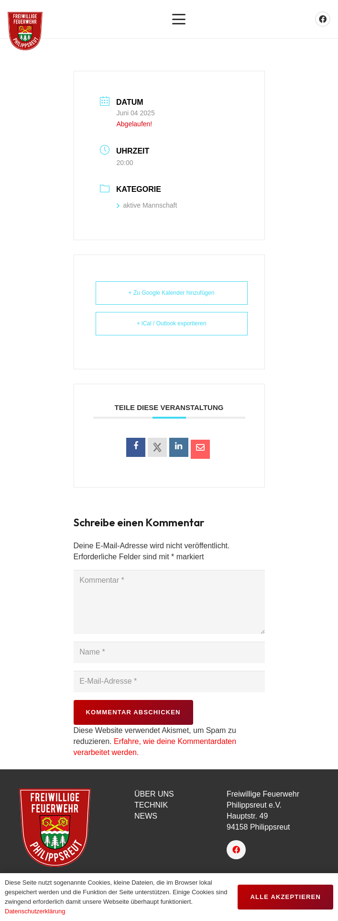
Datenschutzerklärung (35, 911)
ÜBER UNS (154, 794)
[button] (179, 19)
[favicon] (25, 31)
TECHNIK (151, 805)
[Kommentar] (169, 602)
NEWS (145, 816)
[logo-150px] (65, 827)
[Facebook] (322, 19)
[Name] (169, 652)
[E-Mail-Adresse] (169, 681)
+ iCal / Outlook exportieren (172, 323)
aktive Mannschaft (147, 205)
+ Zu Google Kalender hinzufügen (172, 292)
